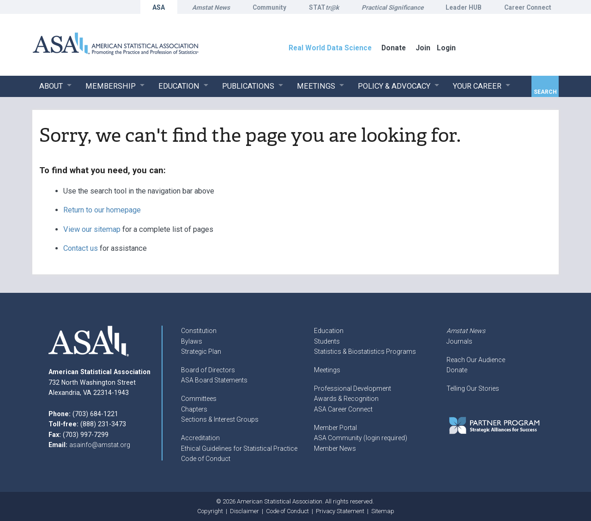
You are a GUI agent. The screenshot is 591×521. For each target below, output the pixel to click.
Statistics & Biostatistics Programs (365, 351)
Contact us (80, 248)
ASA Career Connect (343, 409)
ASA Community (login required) (360, 438)
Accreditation (200, 438)
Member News (335, 448)
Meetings (327, 370)
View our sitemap (92, 229)
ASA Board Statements (214, 380)
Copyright (210, 511)
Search (545, 92)
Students (327, 341)
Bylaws (191, 341)
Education (329, 330)
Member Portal (335, 427)
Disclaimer (244, 511)
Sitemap (382, 511)
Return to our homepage (102, 210)
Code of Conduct (205, 458)
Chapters (194, 409)
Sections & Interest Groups (220, 419)
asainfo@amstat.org (99, 444)
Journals (459, 341)
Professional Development (352, 388)
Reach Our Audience (475, 359)
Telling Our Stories (472, 388)
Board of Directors (208, 370)
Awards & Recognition (346, 398)
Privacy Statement (340, 511)
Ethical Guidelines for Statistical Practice (239, 448)
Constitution (199, 330)
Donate (456, 370)
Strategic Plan (201, 351)
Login (446, 47)
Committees (199, 398)
